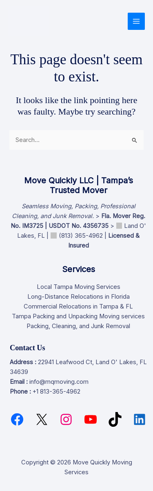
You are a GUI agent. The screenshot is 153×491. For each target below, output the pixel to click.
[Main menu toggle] (136, 21)
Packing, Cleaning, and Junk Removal (78, 326)
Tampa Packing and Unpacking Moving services (78, 316)
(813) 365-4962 (81, 235)
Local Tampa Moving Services (78, 287)
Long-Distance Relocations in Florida (78, 296)
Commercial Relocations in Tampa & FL (78, 306)
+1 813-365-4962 (56, 391)
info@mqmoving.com (59, 381)
